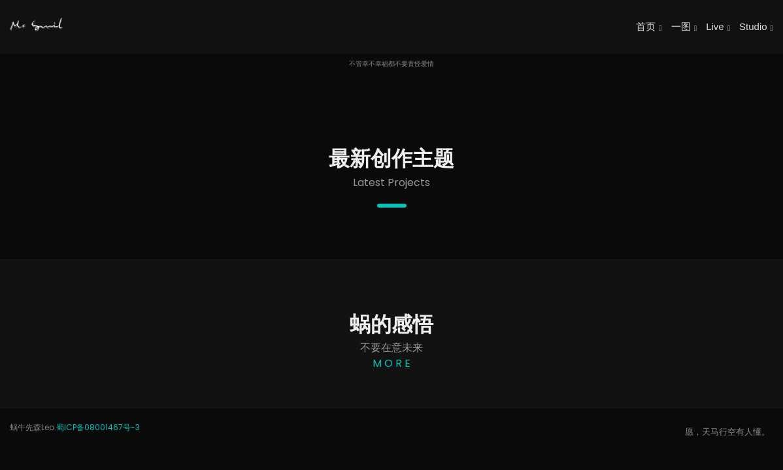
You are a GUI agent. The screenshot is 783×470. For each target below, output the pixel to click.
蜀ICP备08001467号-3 (98, 427)
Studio (756, 27)
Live (718, 27)
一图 (684, 27)
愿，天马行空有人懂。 (727, 432)
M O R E (391, 363)
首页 (648, 27)
